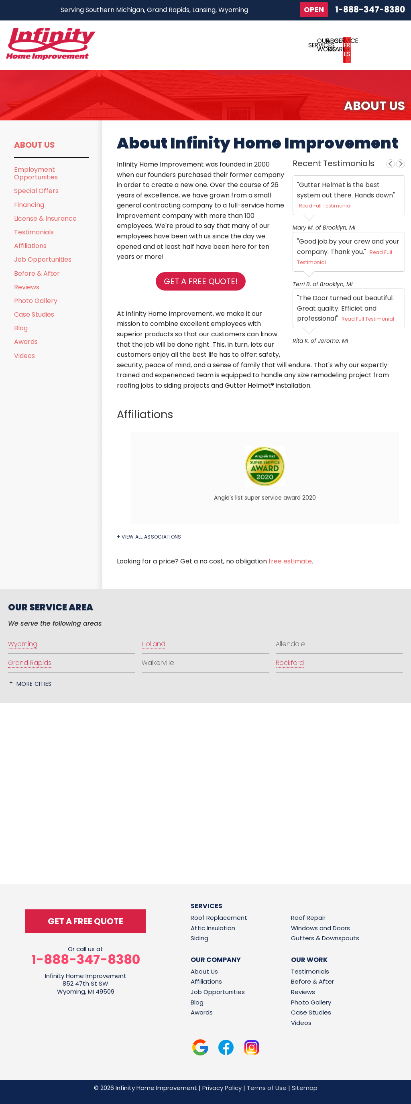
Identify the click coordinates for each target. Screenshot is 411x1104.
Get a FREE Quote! (201, 281)
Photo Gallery (35, 301)
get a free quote (85, 921)
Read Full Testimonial (325, 205)
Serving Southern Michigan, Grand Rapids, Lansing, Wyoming (154, 10)
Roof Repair (308, 917)
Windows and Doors (320, 928)
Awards (26, 342)
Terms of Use (267, 1088)
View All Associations (151, 537)
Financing (29, 205)
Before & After (37, 273)
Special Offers (36, 191)
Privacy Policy (222, 1088)
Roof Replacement (219, 917)
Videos (24, 356)
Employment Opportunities (36, 173)
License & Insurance (45, 218)
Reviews (26, 287)
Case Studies (34, 314)
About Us (34, 144)
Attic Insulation (213, 928)
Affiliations (30, 246)
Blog (21, 328)
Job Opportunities (42, 259)
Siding (199, 938)
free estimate (290, 561)
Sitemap (304, 1088)
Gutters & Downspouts (325, 938)
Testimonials (34, 232)
